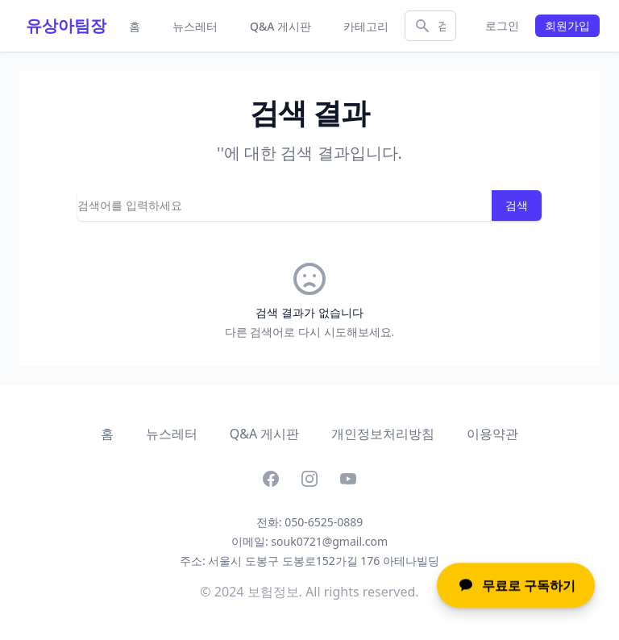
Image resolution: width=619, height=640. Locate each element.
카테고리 (365, 26)
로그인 (502, 25)
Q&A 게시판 (280, 26)
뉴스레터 (195, 26)
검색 (516, 205)
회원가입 (567, 25)
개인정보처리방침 (382, 434)
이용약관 (492, 434)
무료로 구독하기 (515, 586)
